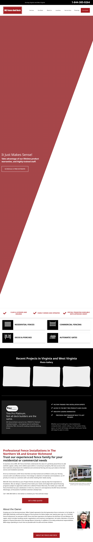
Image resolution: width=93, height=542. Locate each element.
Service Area (68, 10)
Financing (76, 10)
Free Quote (85, 10)
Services (31, 10)
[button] (15, 169)
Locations (58, 10)
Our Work (40, 10)
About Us (49, 10)
